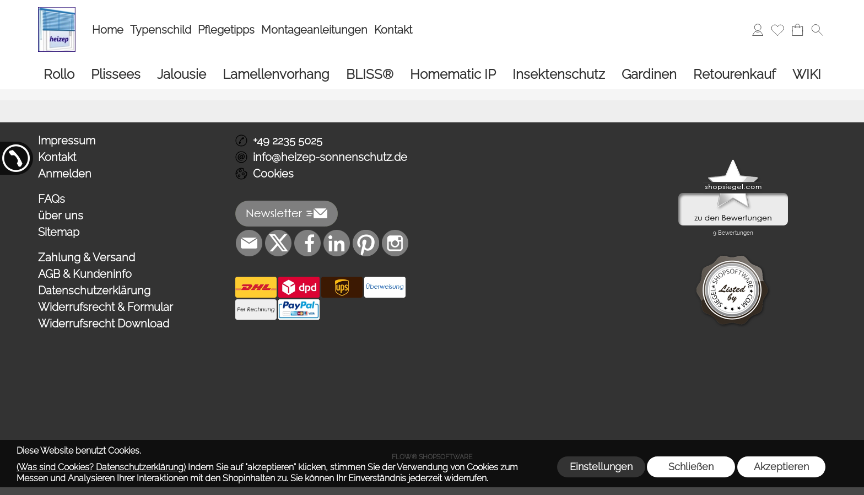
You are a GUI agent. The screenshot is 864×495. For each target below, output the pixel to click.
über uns (60, 215)
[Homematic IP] (453, 74)
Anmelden (64, 173)
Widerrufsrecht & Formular (105, 307)
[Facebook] (307, 243)
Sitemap (58, 232)
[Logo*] (56, 11)
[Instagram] (395, 243)
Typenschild (160, 29)
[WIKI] (806, 74)
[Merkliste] (777, 30)
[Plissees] (116, 74)
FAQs (51, 199)
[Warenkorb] (797, 30)
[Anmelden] (757, 30)
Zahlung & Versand (86, 257)
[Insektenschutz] (558, 74)
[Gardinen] (649, 74)
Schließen (691, 466)
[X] (278, 243)
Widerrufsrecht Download (103, 323)
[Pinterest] (366, 243)
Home (107, 29)
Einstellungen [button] (601, 466)
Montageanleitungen (314, 29)
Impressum (66, 140)
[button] (817, 30)
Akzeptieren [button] (781, 466)
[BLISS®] (370, 74)
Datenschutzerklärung (94, 290)
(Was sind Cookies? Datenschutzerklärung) (101, 467)
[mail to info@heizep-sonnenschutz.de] (249, 243)
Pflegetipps (226, 29)
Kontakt (393, 29)
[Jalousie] (181, 74)
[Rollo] (59, 74)
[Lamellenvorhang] (276, 74)
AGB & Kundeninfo (85, 274)
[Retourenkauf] (734, 74)
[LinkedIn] (336, 243)
